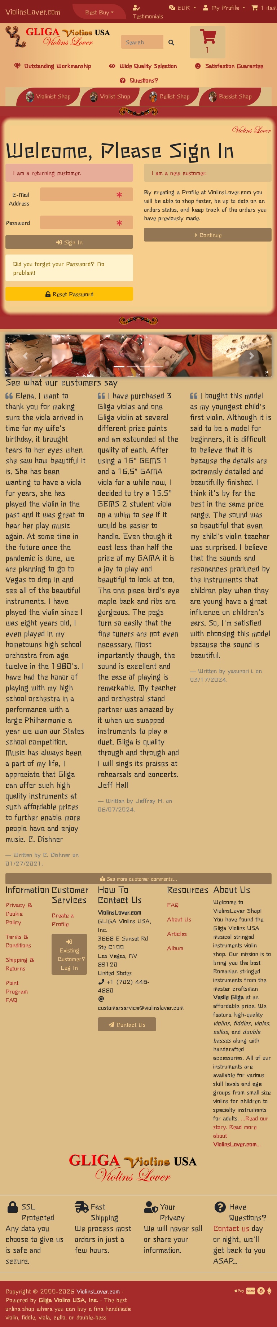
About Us (179, 919)
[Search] (142, 42)
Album (175, 947)
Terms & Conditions (18, 940)
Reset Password (69, 293)
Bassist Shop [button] (230, 96)
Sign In (69, 242)
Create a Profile (63, 919)
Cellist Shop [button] (169, 96)
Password (17, 222)
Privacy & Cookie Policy (18, 913)
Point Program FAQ (16, 991)
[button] (182, 7)
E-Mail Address (19, 198)
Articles (177, 933)
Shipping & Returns (19, 963)
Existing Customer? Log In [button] (72, 955)
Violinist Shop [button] (48, 96)
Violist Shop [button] (109, 96)
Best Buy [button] (97, 12)
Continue (207, 234)
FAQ (173, 904)
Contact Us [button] (127, 1024)
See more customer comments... (138, 878)
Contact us (231, 1228)
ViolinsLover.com (32, 11)
